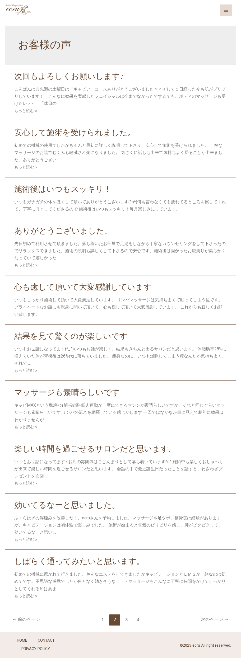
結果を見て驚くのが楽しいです (71, 335)
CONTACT (46, 639)
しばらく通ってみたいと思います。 (79, 560)
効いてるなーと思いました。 (67, 504)
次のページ (214, 618)
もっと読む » (26, 110)
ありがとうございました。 (63, 230)
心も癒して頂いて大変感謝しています (83, 286)
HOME (21, 639)
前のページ (27, 618)
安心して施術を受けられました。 (75, 132)
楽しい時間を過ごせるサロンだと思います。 (95, 447)
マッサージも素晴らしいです (67, 391)
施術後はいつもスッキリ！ (63, 188)
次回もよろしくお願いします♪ (69, 76)
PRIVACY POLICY (36, 646)
